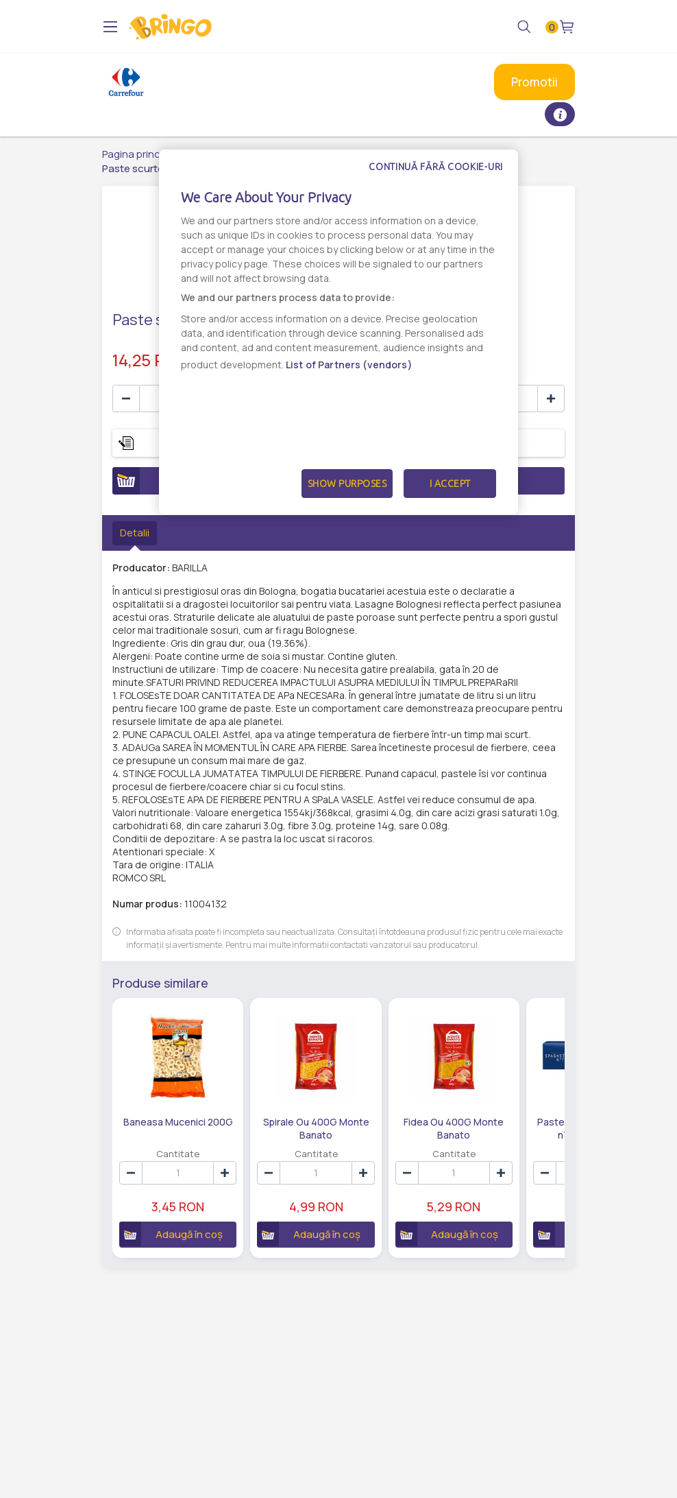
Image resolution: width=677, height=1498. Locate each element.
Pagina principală (142, 154)
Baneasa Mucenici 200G (178, 1121)
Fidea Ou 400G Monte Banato (454, 1127)
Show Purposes (347, 483)
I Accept (450, 483)
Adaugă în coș (171, 1234)
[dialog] (338, 332)
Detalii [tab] (134, 532)
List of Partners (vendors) (349, 364)
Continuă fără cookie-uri (436, 166)
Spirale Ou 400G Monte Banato (316, 1127)
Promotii (534, 82)
